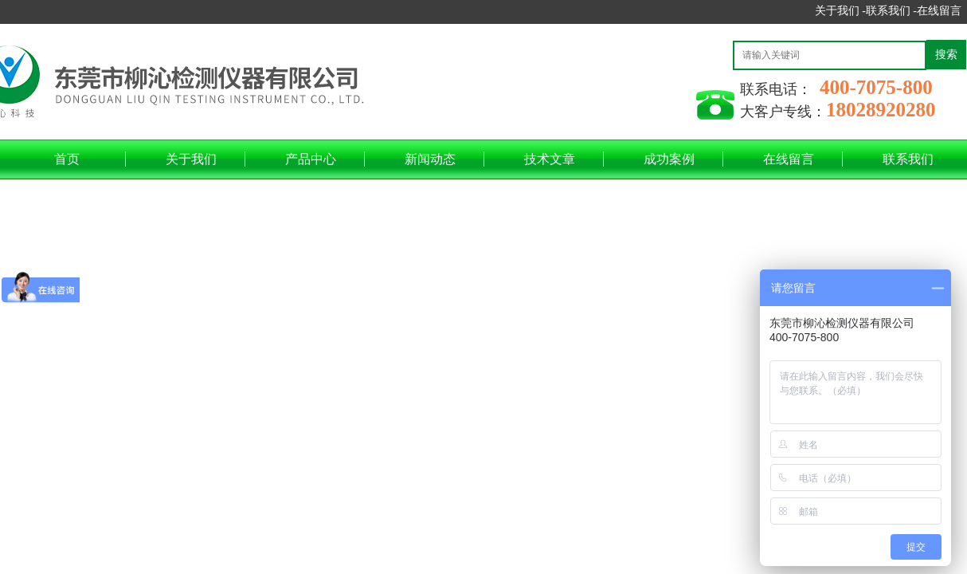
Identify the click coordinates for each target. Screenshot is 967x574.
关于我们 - (840, 11)
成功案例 (669, 159)
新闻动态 (430, 159)
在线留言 (939, 11)
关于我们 (191, 159)
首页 (67, 159)
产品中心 (310, 159)
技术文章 (549, 159)
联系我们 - (891, 11)
